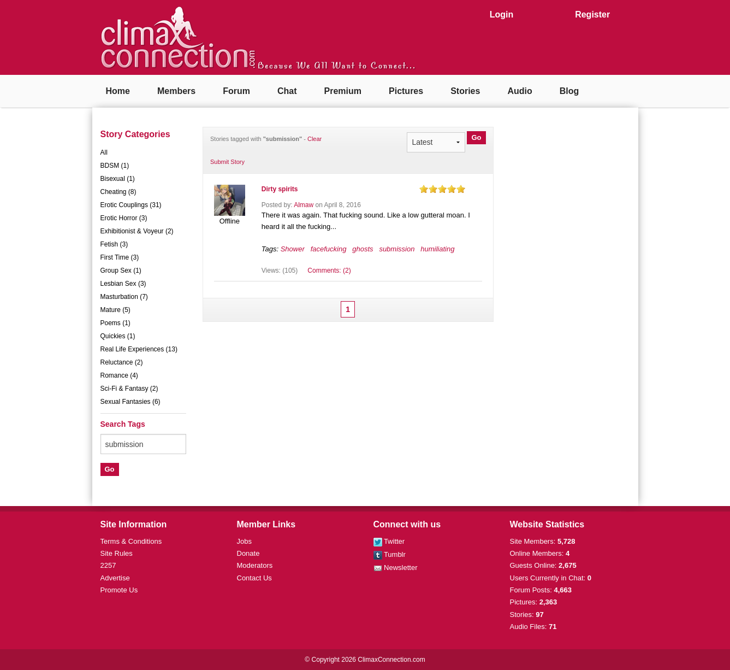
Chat (287, 91)
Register (592, 14)
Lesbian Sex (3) (123, 283)
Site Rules (116, 553)
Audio (519, 91)
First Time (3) (119, 257)
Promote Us (119, 590)
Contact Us (254, 578)
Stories (465, 91)
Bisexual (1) (117, 179)
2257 (108, 565)
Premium (342, 91)
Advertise (115, 578)
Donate (248, 553)
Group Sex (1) (120, 270)
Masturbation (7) (124, 297)
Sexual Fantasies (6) (130, 401)
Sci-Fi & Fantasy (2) (129, 388)
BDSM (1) (114, 165)
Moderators (255, 565)
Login (502, 14)
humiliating (437, 249)
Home (118, 91)
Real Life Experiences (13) (138, 349)
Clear (314, 139)
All (104, 152)
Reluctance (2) (121, 362)
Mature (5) (115, 310)
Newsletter (395, 567)
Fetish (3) (114, 244)
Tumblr (389, 554)
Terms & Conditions (131, 541)
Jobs (244, 541)
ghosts (362, 249)
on (423, 189)
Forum (236, 91)
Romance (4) (119, 375)
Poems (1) (115, 323)
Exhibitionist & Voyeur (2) (137, 231)
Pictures (406, 91)
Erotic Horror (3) (123, 218)
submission (396, 249)
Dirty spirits (280, 189)
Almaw (303, 205)
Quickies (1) (117, 336)
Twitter (389, 541)
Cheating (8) (118, 192)
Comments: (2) (329, 270)
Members (176, 91)
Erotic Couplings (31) (131, 205)
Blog (569, 91)
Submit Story (227, 161)
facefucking (329, 249)
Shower (293, 249)
